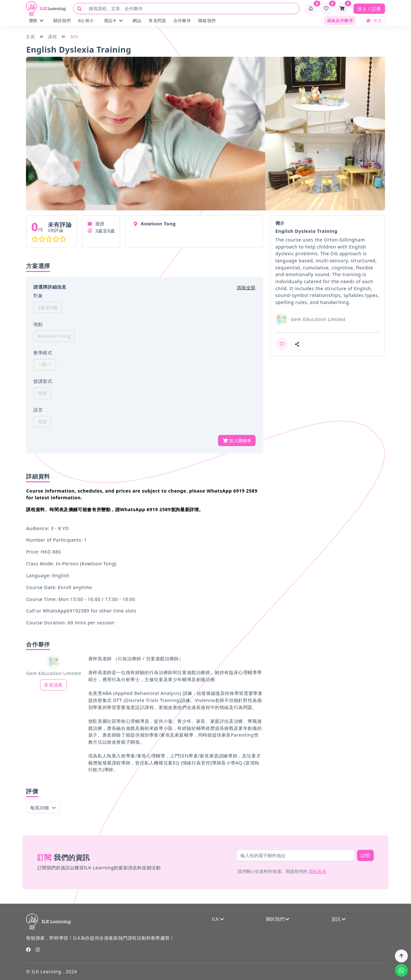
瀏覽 (36, 20)
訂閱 (365, 855)
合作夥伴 (182, 20)
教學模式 (42, 353)
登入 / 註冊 (369, 9)
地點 (38, 324)
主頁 (30, 36)
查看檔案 (53, 685)
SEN (74, 36)
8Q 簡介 (86, 20)
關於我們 (62, 20)
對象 (38, 295)
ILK (218, 919)
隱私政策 (317, 871)
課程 (52, 36)
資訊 (338, 919)
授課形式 (42, 381)
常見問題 (157, 20)
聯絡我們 (206, 20)
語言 (38, 410)
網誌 (137, 20)
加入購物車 (237, 440)
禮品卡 (113, 20)
